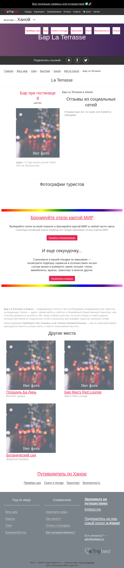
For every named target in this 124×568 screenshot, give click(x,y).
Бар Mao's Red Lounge (83, 392)
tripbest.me (93, 509)
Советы (76, 11)
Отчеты (67, 11)
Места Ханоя (71, 71)
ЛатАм (96, 11)
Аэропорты (39, 11)
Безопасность (102, 30)
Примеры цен (33, 30)
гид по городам (86, 562)
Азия (33, 71)
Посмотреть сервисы (62, 278)
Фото (88, 30)
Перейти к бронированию (62, 238)
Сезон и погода (59, 30)
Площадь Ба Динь (21, 392)
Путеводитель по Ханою (62, 473)
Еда (46, 30)
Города (28, 11)
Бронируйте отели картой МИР (62, 217)
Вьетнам (45, 71)
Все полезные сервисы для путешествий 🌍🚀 (62, 3)
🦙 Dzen (87, 11)
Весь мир (22, 71)
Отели (116, 30)
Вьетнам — (10, 20)
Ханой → (26, 19)
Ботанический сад (21, 455)
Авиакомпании (54, 11)
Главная (8, 71)
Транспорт (76, 30)
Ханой (57, 71)
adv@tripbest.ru (94, 539)
